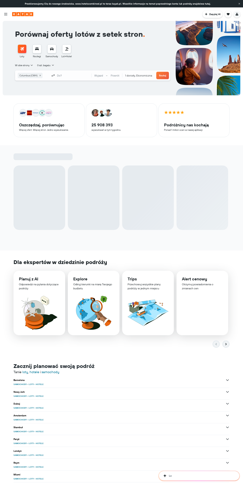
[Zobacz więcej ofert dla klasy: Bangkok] (79, 404)
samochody (50, 360)
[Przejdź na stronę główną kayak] (22, 14)
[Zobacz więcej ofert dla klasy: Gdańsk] (79, 475)
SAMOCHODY (20, 372)
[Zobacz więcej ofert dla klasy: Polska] (153, 463)
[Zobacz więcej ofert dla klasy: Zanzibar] (227, 439)
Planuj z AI (28, 280)
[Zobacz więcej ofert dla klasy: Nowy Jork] (153, 368)
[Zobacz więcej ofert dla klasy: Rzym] (153, 392)
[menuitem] (22, 51)
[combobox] (24, 65)
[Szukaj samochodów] (51, 49)
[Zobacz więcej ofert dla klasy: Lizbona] (79, 427)
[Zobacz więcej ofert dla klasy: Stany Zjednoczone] (153, 451)
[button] (239, 3)
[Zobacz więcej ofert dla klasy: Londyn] (79, 392)
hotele (34, 360)
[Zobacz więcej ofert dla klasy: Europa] (79, 451)
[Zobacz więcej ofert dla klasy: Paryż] (227, 380)
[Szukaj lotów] (22, 49)
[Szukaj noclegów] (37, 49)
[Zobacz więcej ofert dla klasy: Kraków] (153, 475)
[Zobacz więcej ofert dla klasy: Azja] (79, 463)
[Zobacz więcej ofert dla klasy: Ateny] (153, 439)
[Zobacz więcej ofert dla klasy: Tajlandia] (227, 451)
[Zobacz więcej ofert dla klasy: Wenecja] (79, 439)
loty (25, 360)
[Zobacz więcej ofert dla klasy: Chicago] (227, 427)
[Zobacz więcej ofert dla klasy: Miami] (227, 392)
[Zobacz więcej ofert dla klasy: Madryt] (227, 404)
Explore (80, 281)
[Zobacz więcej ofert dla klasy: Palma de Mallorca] (227, 416)
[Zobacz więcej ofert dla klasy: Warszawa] (227, 463)
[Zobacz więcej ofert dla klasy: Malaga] (153, 404)
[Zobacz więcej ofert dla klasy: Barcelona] (79, 368)
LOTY (31, 372)
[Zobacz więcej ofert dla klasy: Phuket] (79, 416)
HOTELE (40, 372)
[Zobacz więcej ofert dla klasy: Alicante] (153, 416)
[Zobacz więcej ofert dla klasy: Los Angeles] (153, 427)
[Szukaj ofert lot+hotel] (66, 49)
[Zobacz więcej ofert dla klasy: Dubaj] (227, 368)
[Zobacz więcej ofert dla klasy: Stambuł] (153, 380)
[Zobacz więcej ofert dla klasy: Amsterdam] (79, 380)
